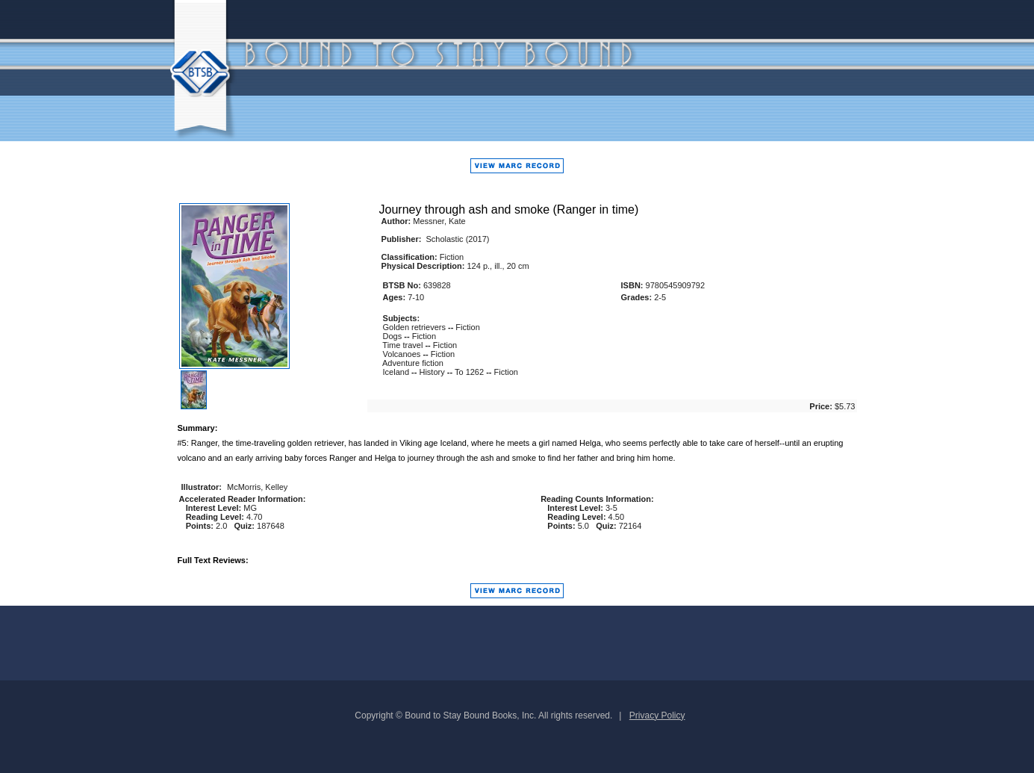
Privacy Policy (657, 715)
